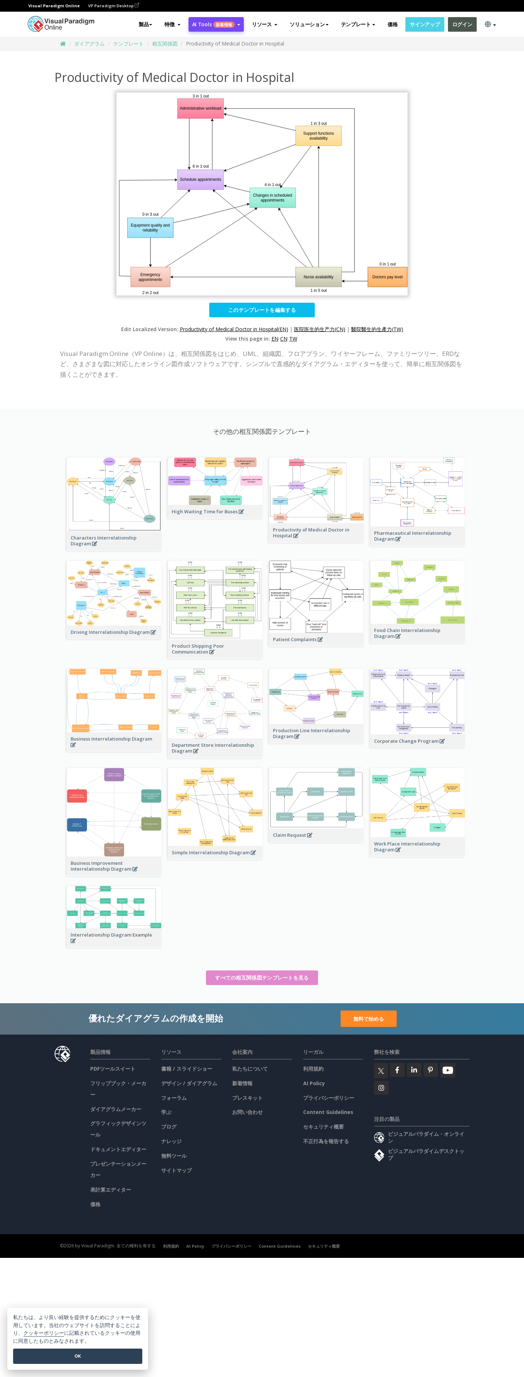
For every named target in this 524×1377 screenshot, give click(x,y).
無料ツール (174, 1155)
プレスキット (247, 1097)
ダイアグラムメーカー (115, 1109)
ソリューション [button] (309, 24)
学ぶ (166, 1112)
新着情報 (242, 1083)
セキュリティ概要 (323, 1126)
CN (283, 338)
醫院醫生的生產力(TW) (377, 329)
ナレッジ (171, 1141)
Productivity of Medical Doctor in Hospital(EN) (234, 329)
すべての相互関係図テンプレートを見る (262, 977)
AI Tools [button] (216, 24)
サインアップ (425, 24)
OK (78, 1356)
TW (293, 338)
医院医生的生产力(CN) (319, 329)
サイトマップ (176, 1170)
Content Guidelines (328, 1112)
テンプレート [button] (358, 24)
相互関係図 (165, 43)
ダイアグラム (89, 43)
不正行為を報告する (326, 1141)
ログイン (462, 24)
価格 (392, 24)
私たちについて (250, 1068)
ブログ (168, 1126)
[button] (172, 24)
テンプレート (128, 43)
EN (274, 338)
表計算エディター (110, 1189)
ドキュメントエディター (118, 1149)
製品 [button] (145, 24)
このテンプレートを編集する (262, 309)
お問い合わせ (247, 1112)
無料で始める (368, 1018)
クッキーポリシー (43, 1333)
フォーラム (174, 1097)
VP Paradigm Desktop (113, 5)
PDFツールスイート (112, 1068)
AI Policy (314, 1083)
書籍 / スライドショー (186, 1068)
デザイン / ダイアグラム (189, 1083)
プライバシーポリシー (328, 1097)
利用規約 (313, 1068)
